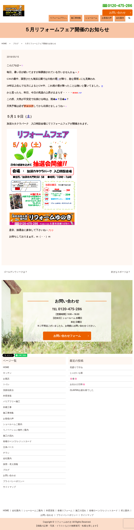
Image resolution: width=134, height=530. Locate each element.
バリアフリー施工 (11, 401)
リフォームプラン (76, 19)
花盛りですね (76, 367)
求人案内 (125, 510)
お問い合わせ (117, 12)
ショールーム (102, 19)
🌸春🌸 (73, 378)
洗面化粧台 (8, 390)
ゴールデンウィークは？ (15, 272)
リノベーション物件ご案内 (16, 430)
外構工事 (7, 407)
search (129, 19)
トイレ (6, 384)
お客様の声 (113, 19)
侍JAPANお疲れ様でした (82, 390)
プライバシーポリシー (13, 481)
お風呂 (6, 378)
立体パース (8, 447)
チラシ (6, 453)
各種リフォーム (64, 510)
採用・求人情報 (10, 464)
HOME (4, 44)
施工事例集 (91, 19)
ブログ (16, 44)
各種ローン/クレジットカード (17, 441)
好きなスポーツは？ (120, 272)
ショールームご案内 (12, 424)
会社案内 (122, 19)
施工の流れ (8, 435)
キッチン (7, 373)
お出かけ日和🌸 (77, 384)
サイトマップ (9, 487)
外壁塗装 (7, 396)
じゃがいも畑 (76, 373)
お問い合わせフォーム (67, 335)
